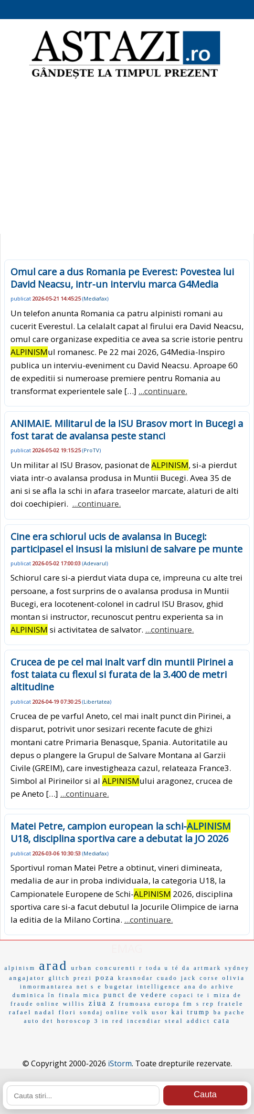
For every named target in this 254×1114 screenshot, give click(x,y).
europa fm (174, 1003)
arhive (222, 986)
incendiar (144, 1021)
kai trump (190, 1012)
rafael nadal (32, 1012)
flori (67, 1012)
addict (199, 1020)
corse (209, 978)
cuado (167, 978)
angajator (27, 977)
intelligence (159, 986)
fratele (230, 1003)
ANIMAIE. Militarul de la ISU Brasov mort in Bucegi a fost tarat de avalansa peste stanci (127, 429)
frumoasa (134, 1003)
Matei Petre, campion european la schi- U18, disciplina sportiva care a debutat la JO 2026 (121, 832)
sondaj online (104, 1012)
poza (105, 977)
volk (140, 1012)
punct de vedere (136, 995)
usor (160, 1012)
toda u (157, 968)
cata (222, 1020)
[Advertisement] (127, 157)
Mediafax (95, 298)
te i (203, 995)
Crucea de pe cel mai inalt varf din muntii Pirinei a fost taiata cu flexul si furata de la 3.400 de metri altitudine (122, 674)
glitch (59, 978)
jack (188, 978)
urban (82, 967)
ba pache (229, 1012)
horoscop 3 (77, 1020)
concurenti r (118, 967)
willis (74, 1003)
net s (85, 986)
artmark (207, 968)
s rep (205, 1003)
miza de (227, 995)
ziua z (101, 1003)
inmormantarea (47, 986)
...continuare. (162, 390)
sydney (237, 968)
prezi (83, 978)
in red (113, 1021)
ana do (196, 986)
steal (174, 1020)
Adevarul (95, 563)
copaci (182, 995)
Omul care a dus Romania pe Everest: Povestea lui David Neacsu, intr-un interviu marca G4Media (122, 278)
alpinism (19, 968)
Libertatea (97, 701)
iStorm (120, 1063)
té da (181, 968)
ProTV (91, 450)
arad (53, 965)
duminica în (33, 995)
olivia (233, 977)
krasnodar (135, 978)
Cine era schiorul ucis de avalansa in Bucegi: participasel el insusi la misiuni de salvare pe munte (127, 542)
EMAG (127, 948)
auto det (38, 1021)
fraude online (35, 1003)
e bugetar (116, 986)
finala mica (79, 995)
